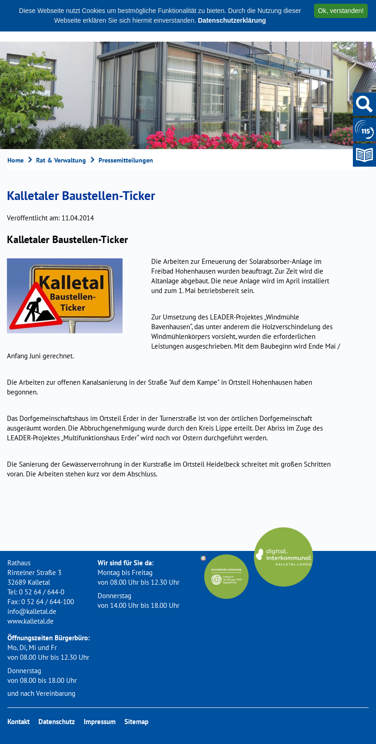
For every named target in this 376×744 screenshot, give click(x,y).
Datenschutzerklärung (232, 20)
